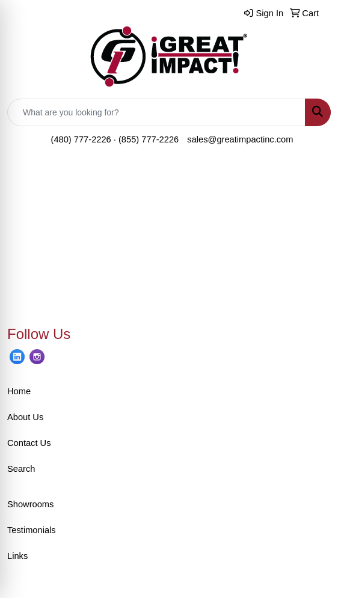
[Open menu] (314, 180)
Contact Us (29, 443)
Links (17, 556)
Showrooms (30, 504)
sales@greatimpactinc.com (240, 139)
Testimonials (31, 530)
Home (19, 391)
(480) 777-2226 (81, 139)
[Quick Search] (156, 112)
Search (21, 469)
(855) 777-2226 (148, 139)
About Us (25, 417)
